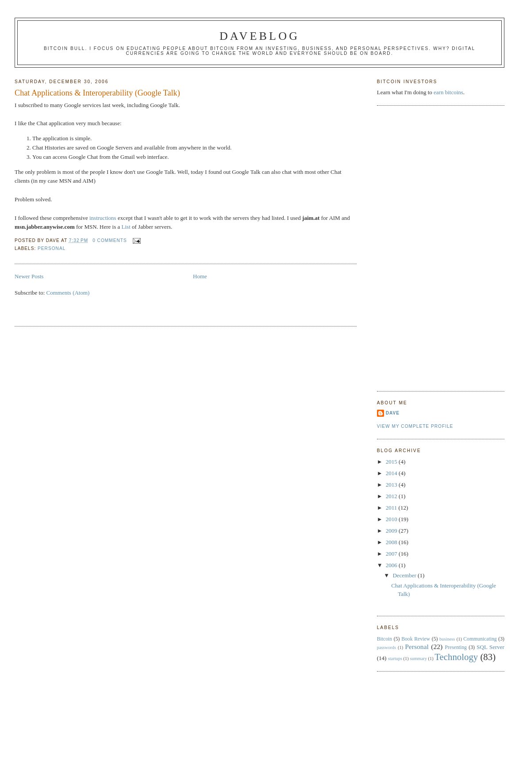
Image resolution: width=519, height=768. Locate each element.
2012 (392, 496)
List (126, 226)
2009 (392, 530)
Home (200, 276)
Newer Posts (29, 276)
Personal (51, 248)
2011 (392, 507)
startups (395, 658)
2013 (392, 484)
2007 (392, 553)
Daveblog (259, 36)
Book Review (415, 639)
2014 (392, 473)
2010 (392, 519)
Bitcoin (384, 639)
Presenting (456, 647)
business (447, 639)
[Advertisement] (412, 247)
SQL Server (490, 647)
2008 (392, 542)
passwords (386, 647)
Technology (456, 657)
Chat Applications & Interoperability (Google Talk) (97, 92)
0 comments (109, 240)
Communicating (479, 639)
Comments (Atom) (68, 292)
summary (418, 658)
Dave (393, 413)
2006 (392, 565)
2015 (392, 461)
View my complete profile (415, 426)
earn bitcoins (448, 92)
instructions (102, 218)
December (405, 575)
